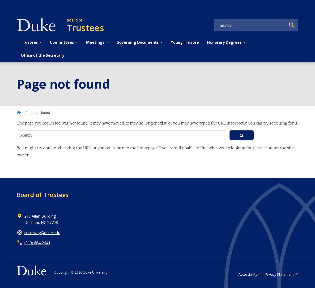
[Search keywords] (250, 25)
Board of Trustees (42, 194)
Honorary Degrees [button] (224, 42)
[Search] (292, 25)
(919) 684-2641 (37, 242)
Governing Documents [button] (137, 42)
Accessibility (247, 274)
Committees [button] (62, 42)
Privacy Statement (279, 274)
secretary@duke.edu (42, 232)
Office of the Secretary (42, 55)
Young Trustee (185, 42)
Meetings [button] (95, 42)
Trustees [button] (29, 42)
